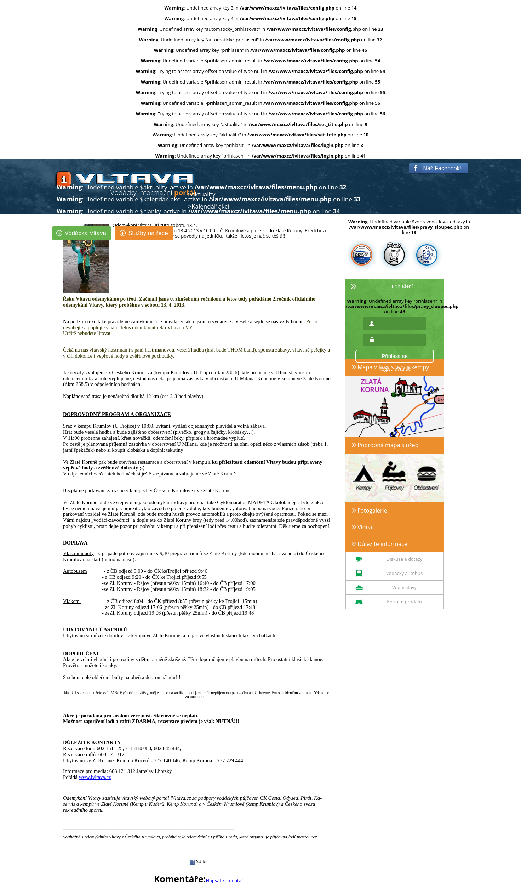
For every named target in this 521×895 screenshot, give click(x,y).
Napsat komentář (225, 880)
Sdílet (198, 861)
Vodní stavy (404, 587)
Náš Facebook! (437, 168)
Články (200, 218)
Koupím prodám (404, 601)
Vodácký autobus (404, 573)
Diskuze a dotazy (404, 559)
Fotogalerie (369, 510)
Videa (362, 527)
